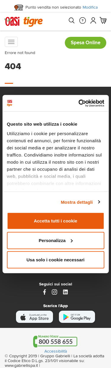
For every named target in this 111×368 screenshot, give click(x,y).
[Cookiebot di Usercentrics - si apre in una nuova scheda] (79, 103)
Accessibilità (55, 351)
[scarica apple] (34, 317)
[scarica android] (77, 317)
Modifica (90, 7)
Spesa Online (85, 43)
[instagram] (54, 291)
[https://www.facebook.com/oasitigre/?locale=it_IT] (44, 291)
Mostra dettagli (77, 201)
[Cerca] (71, 20)
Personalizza (56, 240)
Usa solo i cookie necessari (56, 259)
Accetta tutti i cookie (55, 220)
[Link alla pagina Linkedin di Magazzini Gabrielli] (65, 291)
